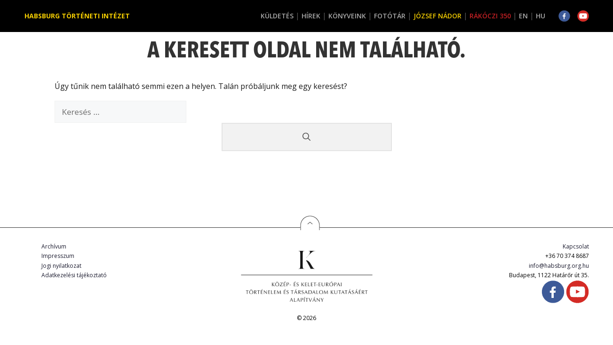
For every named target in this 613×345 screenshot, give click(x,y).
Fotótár (390, 15)
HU (540, 15)
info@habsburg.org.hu (559, 266)
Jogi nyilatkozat (61, 266)
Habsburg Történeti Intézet (77, 15)
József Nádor (438, 15)
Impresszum (57, 256)
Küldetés (277, 15)
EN (523, 15)
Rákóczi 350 (490, 15)
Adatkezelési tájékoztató (74, 275)
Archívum (53, 246)
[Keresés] (307, 137)
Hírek (311, 15)
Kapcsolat (576, 246)
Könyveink (347, 15)
